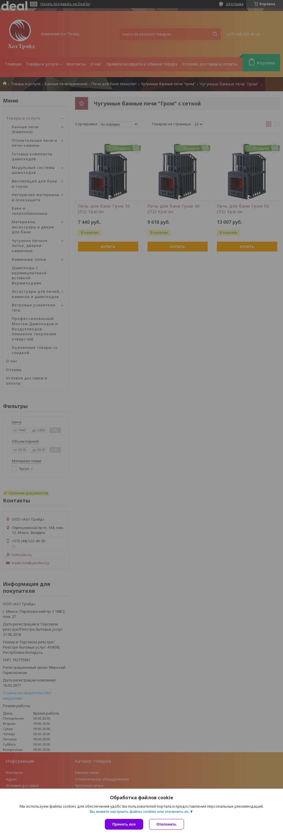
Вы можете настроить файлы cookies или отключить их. (139, 811)
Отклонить (166, 824)
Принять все (124, 824)
